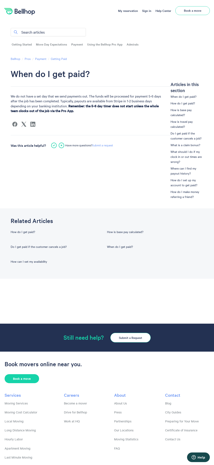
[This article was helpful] (54, 145)
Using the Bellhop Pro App (104, 44)
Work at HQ (72, 421)
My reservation (128, 11)
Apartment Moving (18, 448)
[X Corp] (24, 124)
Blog (168, 403)
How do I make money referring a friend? (185, 194)
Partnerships (122, 421)
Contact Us (172, 439)
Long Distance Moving (20, 430)
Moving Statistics (126, 439)
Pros (28, 59)
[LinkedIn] (33, 124)
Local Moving (14, 421)
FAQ (117, 448)
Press (118, 412)
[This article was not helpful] (61, 145)
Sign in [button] (146, 11)
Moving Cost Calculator (21, 412)
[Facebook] (15, 124)
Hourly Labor (14, 439)
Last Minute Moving (18, 457)
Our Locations (124, 430)
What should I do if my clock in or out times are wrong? (186, 157)
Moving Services (16, 403)
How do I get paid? (183, 103)
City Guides (173, 412)
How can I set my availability (29, 261)
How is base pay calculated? (181, 112)
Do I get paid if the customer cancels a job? (186, 135)
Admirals (133, 44)
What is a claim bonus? (185, 145)
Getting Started (22, 44)
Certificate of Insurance (181, 430)
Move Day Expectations (51, 44)
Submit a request (102, 145)
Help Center (163, 11)
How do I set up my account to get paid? (184, 182)
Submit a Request (130, 338)
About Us (120, 403)
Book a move (192, 10)
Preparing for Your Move (182, 421)
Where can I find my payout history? (183, 170)
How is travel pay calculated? (182, 124)
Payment (77, 44)
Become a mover (75, 403)
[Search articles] (48, 32)
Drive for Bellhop (75, 412)
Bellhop (15, 59)
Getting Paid (59, 59)
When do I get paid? (183, 96)
